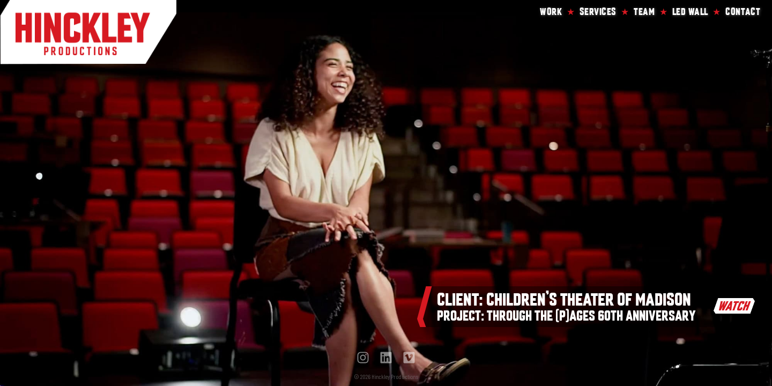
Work (551, 10)
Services (598, 10)
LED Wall (690, 10)
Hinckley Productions (88, 32)
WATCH (734, 306)
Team (644, 10)
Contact (742, 10)
